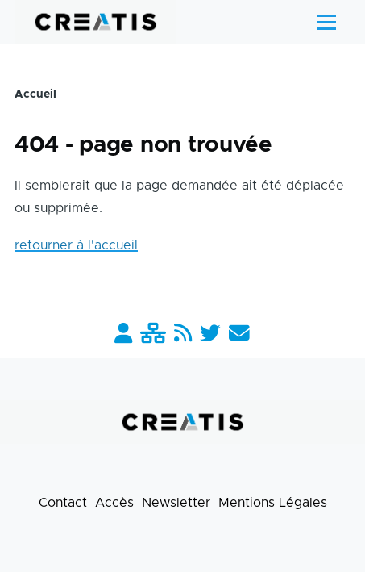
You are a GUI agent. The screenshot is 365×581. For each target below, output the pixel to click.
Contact (63, 502)
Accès (114, 502)
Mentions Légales (272, 502)
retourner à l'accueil (76, 245)
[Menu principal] (326, 21)
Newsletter (176, 502)
